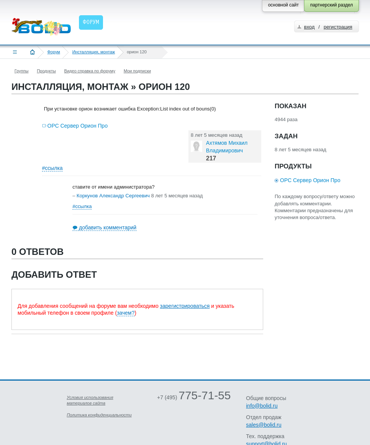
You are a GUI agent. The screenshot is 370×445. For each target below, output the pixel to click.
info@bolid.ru (262, 406)
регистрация (337, 27)
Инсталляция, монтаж (93, 52)
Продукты (46, 71)
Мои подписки (137, 71)
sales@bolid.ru (264, 425)
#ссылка (52, 168)
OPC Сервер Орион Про (77, 126)
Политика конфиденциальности (99, 415)
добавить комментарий (108, 227)
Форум (53, 52)
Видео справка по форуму (89, 71)
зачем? (125, 313)
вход (309, 27)
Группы (21, 71)
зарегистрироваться (184, 306)
